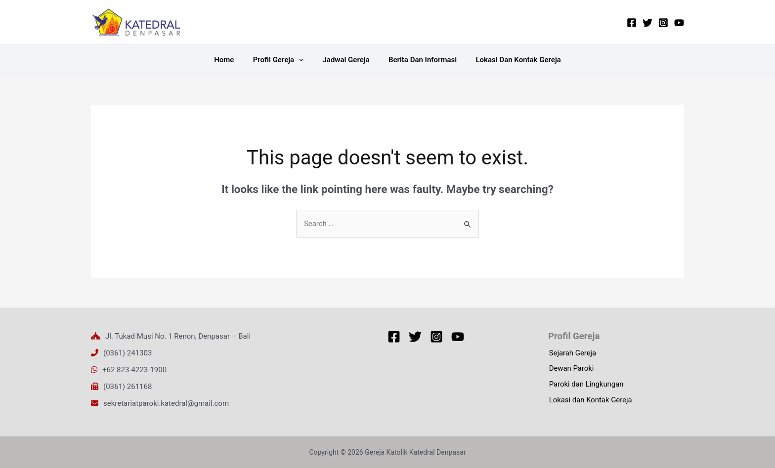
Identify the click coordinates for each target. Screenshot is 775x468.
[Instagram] (663, 23)
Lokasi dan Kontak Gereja (510, 59)
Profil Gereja (282, 60)
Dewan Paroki (571, 369)
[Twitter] (647, 23)
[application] (302, 60)
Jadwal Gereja (345, 59)
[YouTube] (679, 23)
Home (232, 59)
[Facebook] (632, 23)
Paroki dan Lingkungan (585, 385)
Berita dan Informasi (419, 59)
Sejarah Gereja (572, 353)
